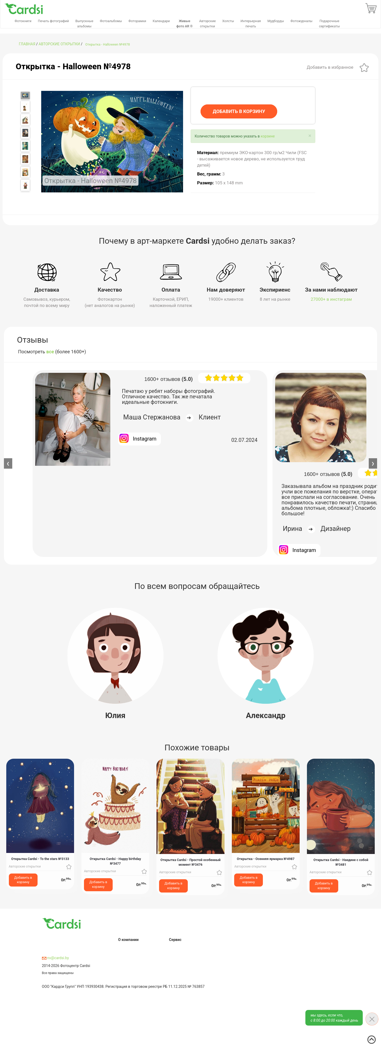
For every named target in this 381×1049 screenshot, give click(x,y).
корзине (268, 136)
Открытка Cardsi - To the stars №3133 (40, 859)
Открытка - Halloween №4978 (107, 44)
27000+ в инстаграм (331, 299)
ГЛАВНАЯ (27, 44)
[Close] (309, 136)
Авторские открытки (59, 44)
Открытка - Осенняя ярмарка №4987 (265, 859)
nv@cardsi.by (55, 958)
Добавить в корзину (23, 879)
